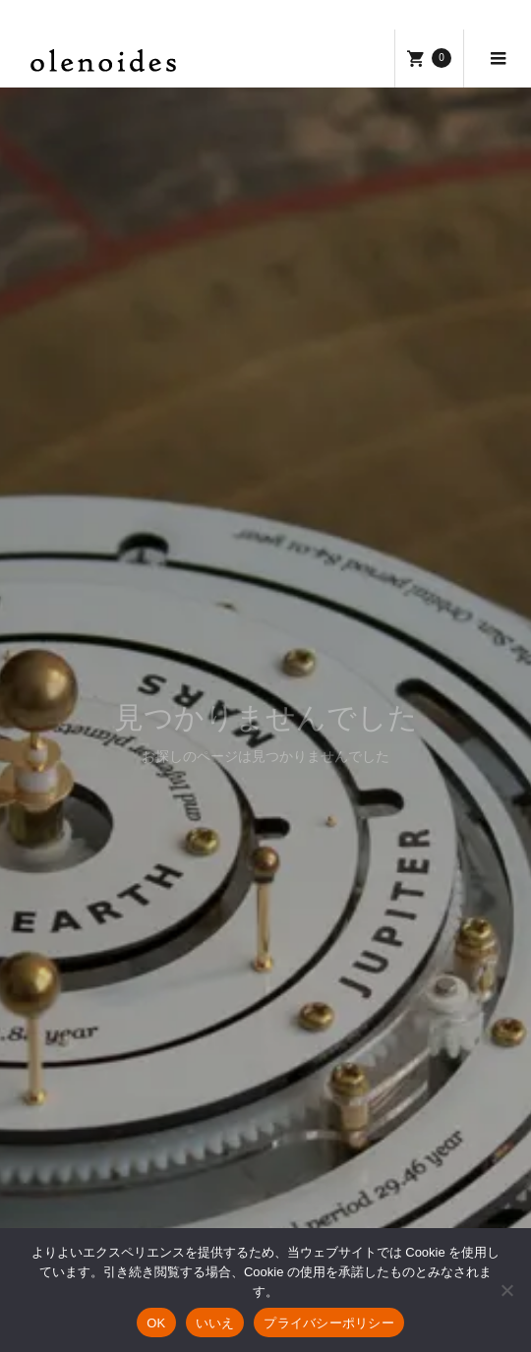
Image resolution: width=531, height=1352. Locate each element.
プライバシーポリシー (329, 1323)
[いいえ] (506, 1290)
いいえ (215, 1323)
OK (156, 1323)
